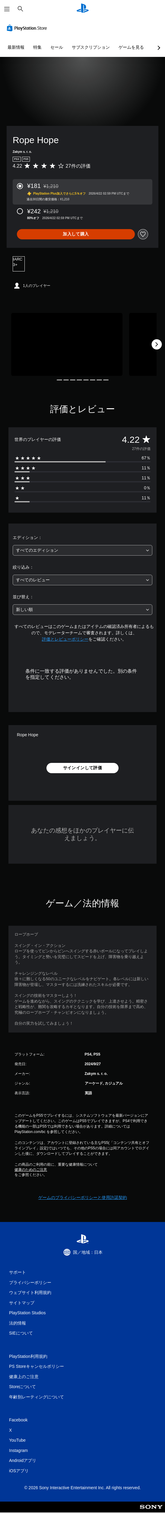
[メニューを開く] (7, 9)
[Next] (156, 344)
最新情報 (16, 47)
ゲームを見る (131, 47)
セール (56, 47)
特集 (37, 47)
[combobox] (82, 550)
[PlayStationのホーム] (82, 9)
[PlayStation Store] (28, 28)
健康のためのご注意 (30, 1170)
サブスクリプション (91, 47)
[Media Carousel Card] (66, 344)
